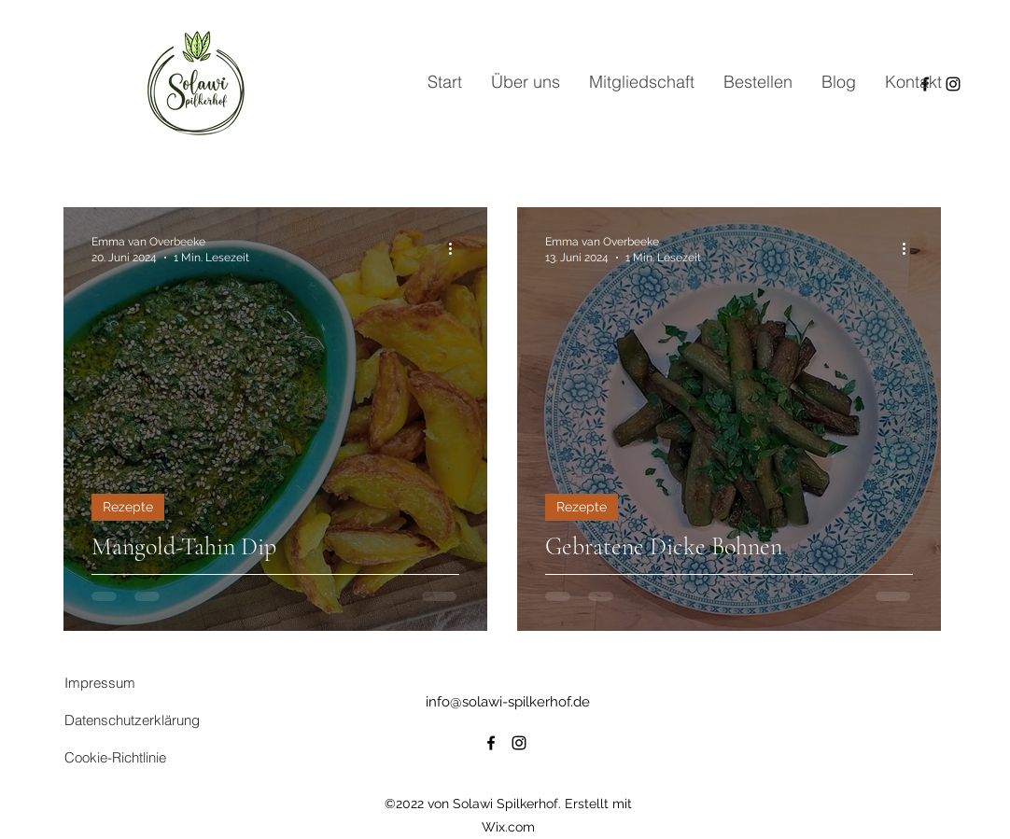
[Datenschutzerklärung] (152, 719)
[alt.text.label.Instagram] (519, 743)
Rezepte (128, 506)
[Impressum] (130, 682)
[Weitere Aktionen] (456, 248)
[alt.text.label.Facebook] (491, 743)
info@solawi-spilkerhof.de (508, 701)
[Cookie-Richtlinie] (152, 757)
